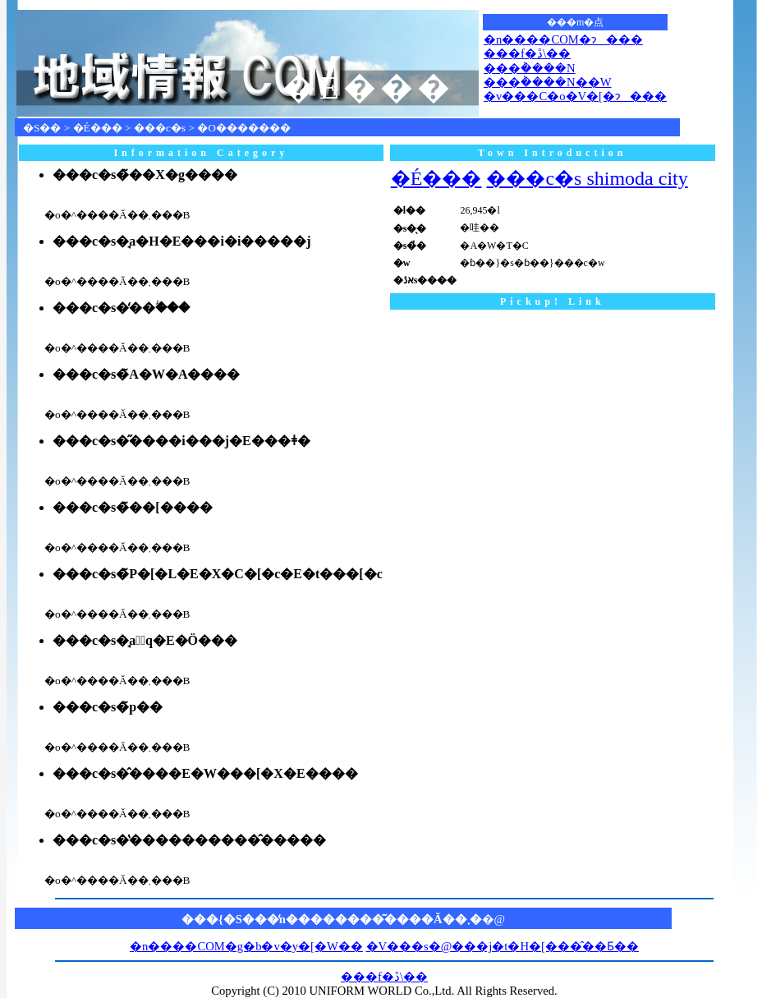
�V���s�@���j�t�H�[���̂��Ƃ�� (502, 946)
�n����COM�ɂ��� (563, 39)
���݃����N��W (547, 82)
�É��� (97, 128)
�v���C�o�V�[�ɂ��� (575, 96)
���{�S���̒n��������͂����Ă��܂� (331, 919)
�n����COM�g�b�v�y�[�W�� (246, 946)
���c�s (160, 128)
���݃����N (530, 68)
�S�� (42, 128)
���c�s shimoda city (586, 178)
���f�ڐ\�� (527, 53)
